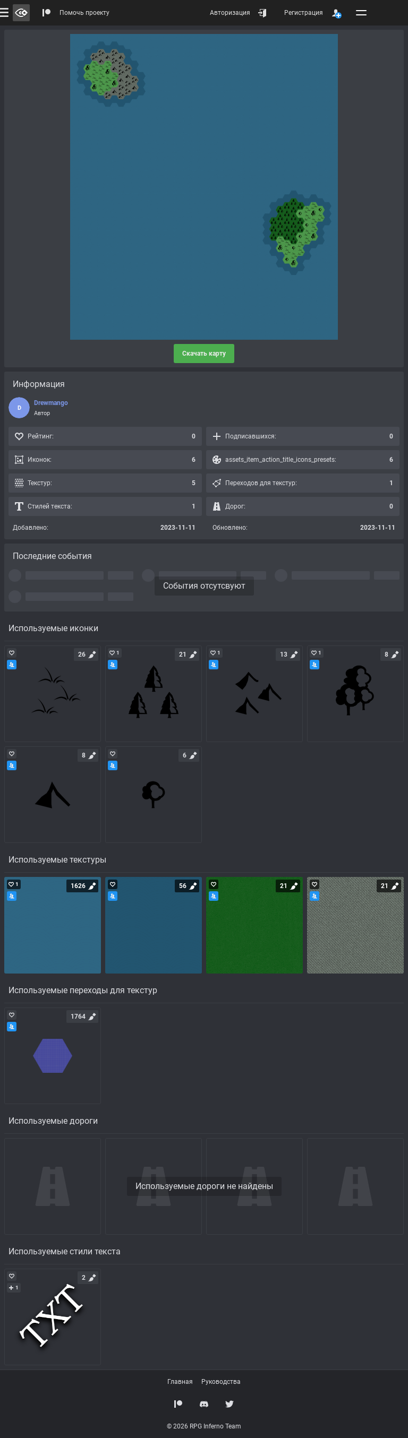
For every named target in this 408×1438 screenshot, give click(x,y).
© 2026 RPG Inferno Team (204, 1426)
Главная (180, 1382)
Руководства (221, 1382)
